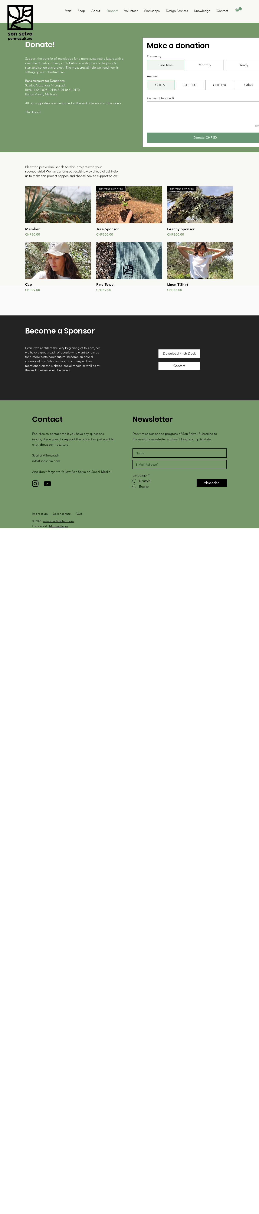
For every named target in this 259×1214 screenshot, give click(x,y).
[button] (238, 9)
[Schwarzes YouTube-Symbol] (47, 483)
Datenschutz (62, 514)
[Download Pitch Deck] (179, 353)
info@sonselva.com (46, 461)
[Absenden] (212, 483)
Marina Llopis (58, 526)
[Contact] (179, 366)
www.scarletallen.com (58, 521)
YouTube (55, 370)
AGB (79, 514)
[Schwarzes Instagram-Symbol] (35, 483)
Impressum (40, 514)
